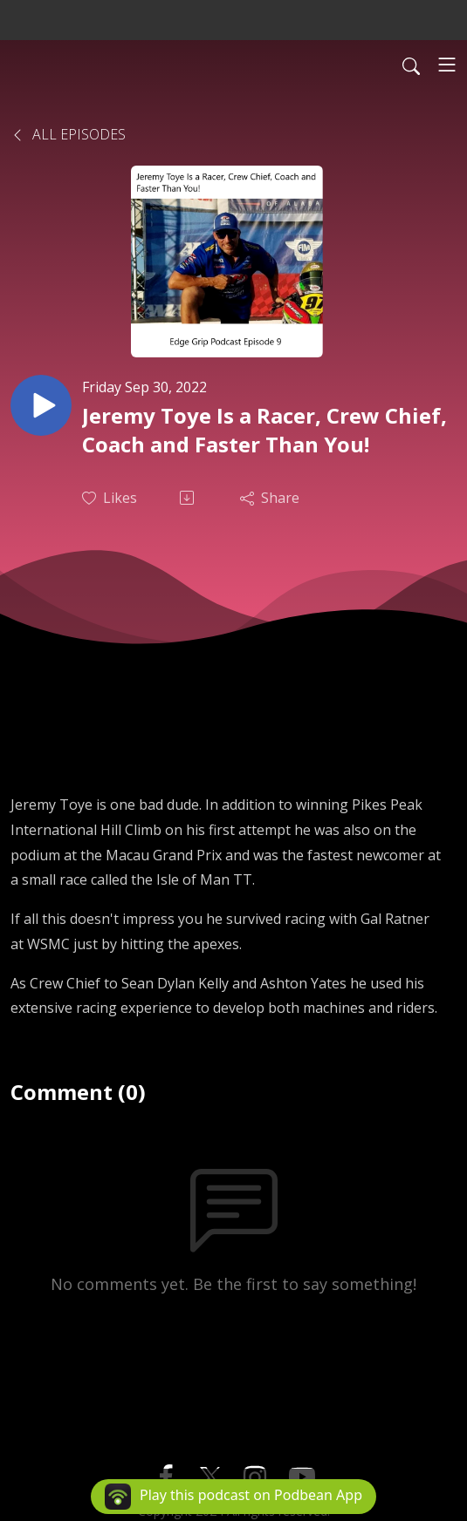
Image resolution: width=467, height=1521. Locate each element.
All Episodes (68, 134)
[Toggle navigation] (447, 64)
